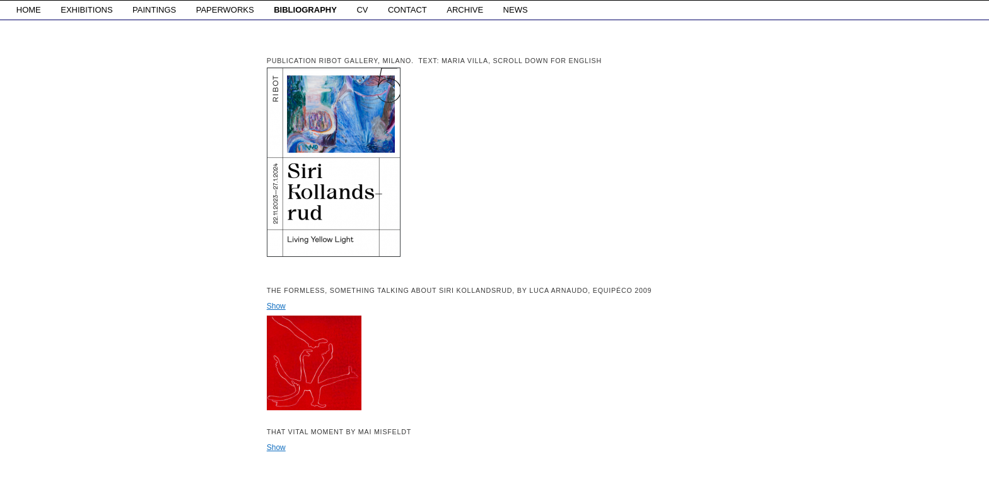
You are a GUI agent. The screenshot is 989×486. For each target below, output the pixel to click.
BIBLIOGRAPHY (305, 10)
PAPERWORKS (225, 10)
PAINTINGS (154, 10)
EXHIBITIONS (86, 10)
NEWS (515, 10)
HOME (28, 10)
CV (362, 10)
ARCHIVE (465, 10)
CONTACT (407, 10)
